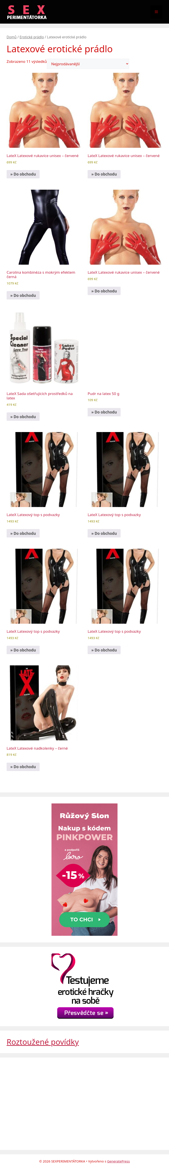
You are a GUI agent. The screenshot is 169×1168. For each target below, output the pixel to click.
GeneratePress (118, 1161)
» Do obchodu (23, 174)
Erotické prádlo (32, 37)
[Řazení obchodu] (88, 64)
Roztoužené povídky (43, 1042)
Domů (12, 37)
